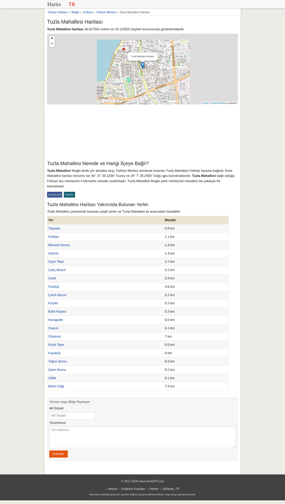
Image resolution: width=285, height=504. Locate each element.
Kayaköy (54, 353)
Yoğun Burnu (57, 361)
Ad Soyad (56, 408)
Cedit (52, 278)
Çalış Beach (57, 270)
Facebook (54, 194)
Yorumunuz (57, 423)
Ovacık (53, 328)
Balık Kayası (57, 311)
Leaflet (205, 103)
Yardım (154, 492)
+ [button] (52, 38)
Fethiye (53, 237)
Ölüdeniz (54, 336)
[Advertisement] (142, 131)
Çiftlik (52, 378)
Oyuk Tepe (56, 261)
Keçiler (53, 303)
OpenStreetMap (219, 103)
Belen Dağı (56, 386)
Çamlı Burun (57, 295)
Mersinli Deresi (59, 245)
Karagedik (55, 320)
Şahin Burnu (57, 370)
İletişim (112, 492)
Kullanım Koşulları (133, 492)
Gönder (59, 457)
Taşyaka (54, 228)
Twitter (69, 194)
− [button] (52, 44)
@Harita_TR (171, 492)
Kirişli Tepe (56, 345)
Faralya (53, 286)
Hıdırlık (53, 253)
